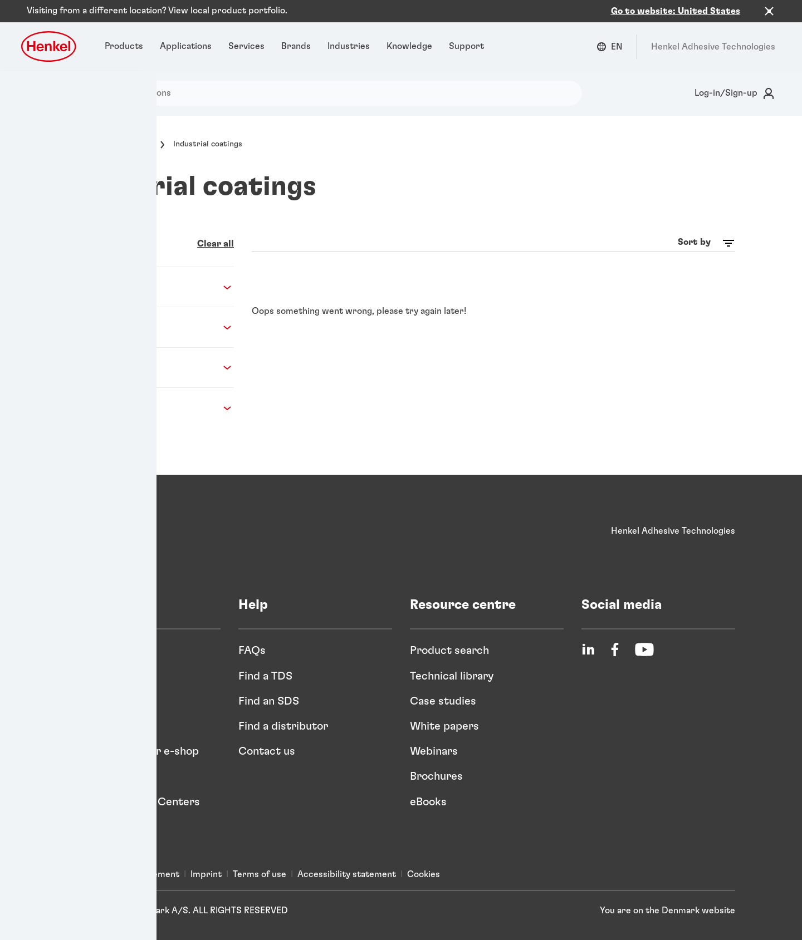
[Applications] (186, 36)
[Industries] (348, 36)
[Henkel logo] (49, 36)
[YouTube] (644, 639)
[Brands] (296, 36)
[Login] (732, 83)
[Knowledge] (409, 36)
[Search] (47, 82)
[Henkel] (103, 521)
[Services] (246, 36)
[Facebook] (615, 639)
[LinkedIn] (588, 639)
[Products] (124, 36)
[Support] (466, 36)
